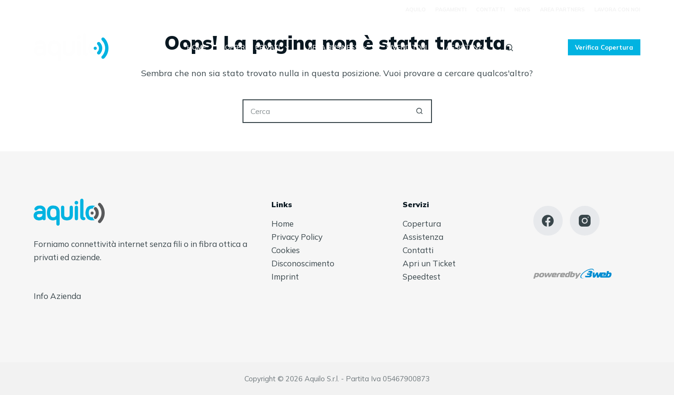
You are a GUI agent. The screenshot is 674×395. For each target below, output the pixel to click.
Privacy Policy (297, 237)
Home (196, 47)
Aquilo (415, 9)
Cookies (285, 250)
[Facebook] (548, 221)
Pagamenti (451, 9)
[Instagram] (585, 221)
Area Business (340, 47)
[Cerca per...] (325, 111)
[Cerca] (509, 47)
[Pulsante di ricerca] (420, 111)
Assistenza (466, 47)
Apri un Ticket (429, 263)
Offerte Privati (259, 47)
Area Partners (562, 9)
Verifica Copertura (604, 47)
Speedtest (421, 276)
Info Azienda (57, 296)
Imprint (285, 276)
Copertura (422, 223)
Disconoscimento (302, 263)
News (522, 9)
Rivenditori (406, 47)
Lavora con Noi (617, 9)
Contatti (490, 9)
